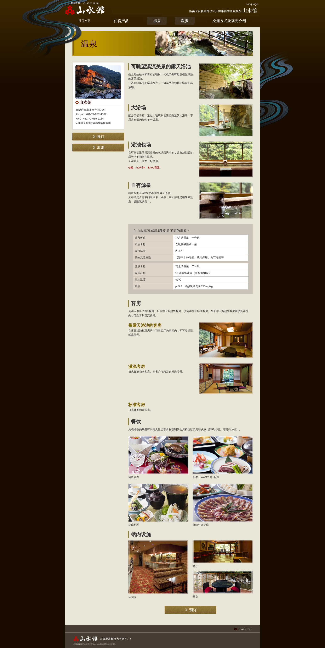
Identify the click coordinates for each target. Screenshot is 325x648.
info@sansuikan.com (98, 122)
